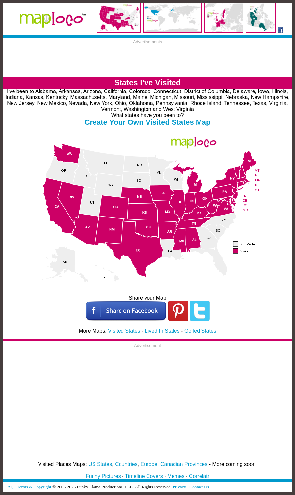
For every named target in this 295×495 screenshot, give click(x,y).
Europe (149, 464)
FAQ (9, 486)
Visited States (124, 331)
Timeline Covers (144, 476)
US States (100, 464)
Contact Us (199, 486)
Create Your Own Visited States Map (147, 122)
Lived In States (162, 331)
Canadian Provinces (183, 464)
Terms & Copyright (34, 486)
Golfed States (200, 331)
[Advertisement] (147, 59)
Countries (126, 464)
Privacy (179, 486)
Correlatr (199, 476)
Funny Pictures (103, 476)
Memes (175, 476)
